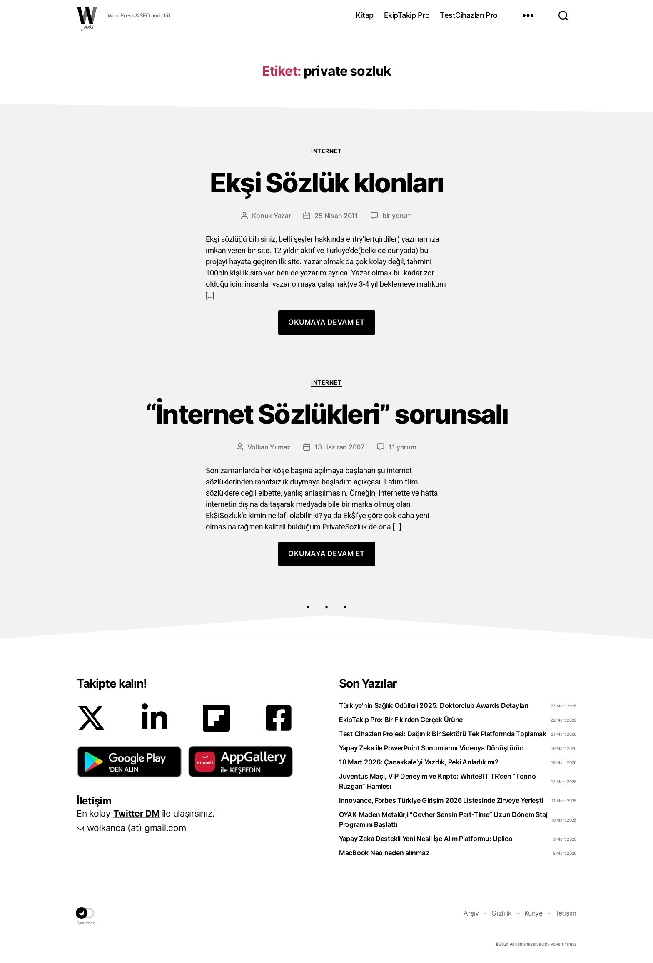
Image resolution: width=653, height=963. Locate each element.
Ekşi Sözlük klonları (327, 183)
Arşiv (471, 913)
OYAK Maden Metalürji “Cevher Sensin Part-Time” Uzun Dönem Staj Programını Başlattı (443, 819)
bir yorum (397, 215)
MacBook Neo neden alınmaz (384, 853)
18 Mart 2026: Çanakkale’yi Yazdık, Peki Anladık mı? (418, 762)
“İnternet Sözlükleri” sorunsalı (326, 414)
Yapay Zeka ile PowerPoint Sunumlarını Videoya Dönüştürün (431, 748)
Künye (533, 913)
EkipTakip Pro (407, 15)
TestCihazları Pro (469, 15)
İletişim (565, 913)
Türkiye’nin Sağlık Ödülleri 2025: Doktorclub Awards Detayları (433, 705)
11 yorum (402, 447)
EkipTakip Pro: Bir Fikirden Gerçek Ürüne (401, 719)
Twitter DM (136, 813)
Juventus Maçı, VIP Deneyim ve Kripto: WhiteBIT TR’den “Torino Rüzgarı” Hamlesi (437, 781)
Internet (326, 150)
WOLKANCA (87, 15)
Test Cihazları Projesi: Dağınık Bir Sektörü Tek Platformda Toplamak (442, 734)
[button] (129, 761)
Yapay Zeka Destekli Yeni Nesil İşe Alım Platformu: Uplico (426, 838)
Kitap (365, 15)
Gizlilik (501, 913)
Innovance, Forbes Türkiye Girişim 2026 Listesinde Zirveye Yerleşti (441, 800)
